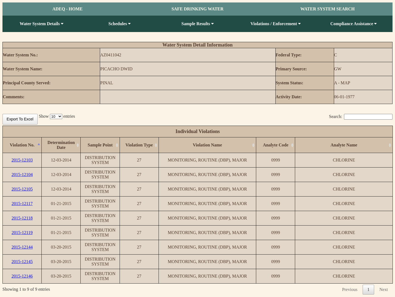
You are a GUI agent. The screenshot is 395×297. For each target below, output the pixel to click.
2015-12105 (22, 189)
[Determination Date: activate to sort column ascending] (61, 145)
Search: (361, 116)
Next (383, 289)
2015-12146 (22, 276)
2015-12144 (22, 247)
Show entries (57, 116)
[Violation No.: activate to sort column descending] (22, 145)
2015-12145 (22, 261)
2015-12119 (22, 232)
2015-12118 (22, 218)
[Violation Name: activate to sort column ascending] (207, 145)
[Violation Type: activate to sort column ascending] (139, 145)
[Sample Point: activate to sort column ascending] (100, 145)
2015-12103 (22, 160)
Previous (349, 289)
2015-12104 (22, 174)
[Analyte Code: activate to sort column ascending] (275, 145)
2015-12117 (22, 203)
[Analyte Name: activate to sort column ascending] (344, 145)
